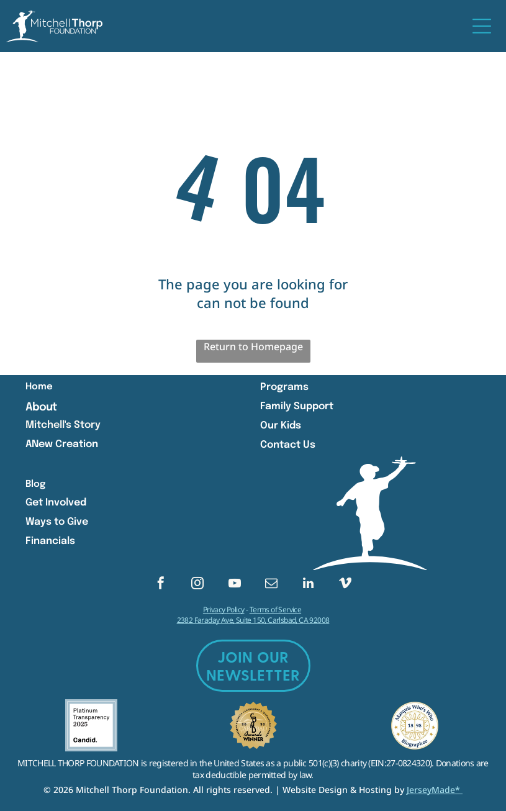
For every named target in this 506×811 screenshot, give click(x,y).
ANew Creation (61, 444)
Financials (50, 541)
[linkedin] (308, 585)
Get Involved (55, 502)
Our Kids (280, 425)
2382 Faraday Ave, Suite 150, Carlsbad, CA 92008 (253, 620)
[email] (271, 585)
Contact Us (287, 445)
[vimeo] (345, 585)
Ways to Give (56, 522)
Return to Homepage (253, 346)
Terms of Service (275, 609)
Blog (35, 484)
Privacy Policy (224, 609)
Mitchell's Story (63, 425)
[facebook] (160, 585)
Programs (284, 387)
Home (39, 387)
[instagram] (197, 585)
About (41, 407)
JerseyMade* (435, 789)
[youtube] (234, 585)
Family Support (296, 406)
